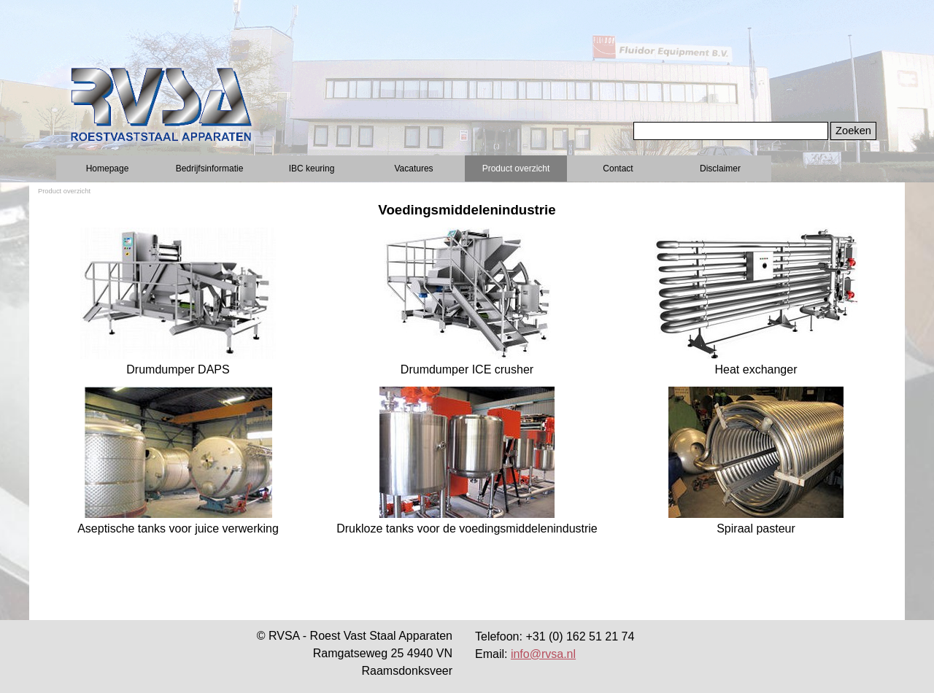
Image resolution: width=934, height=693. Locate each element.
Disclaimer (720, 168)
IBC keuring (312, 168)
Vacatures (413, 168)
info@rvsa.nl (543, 654)
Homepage (107, 168)
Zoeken (853, 130)
